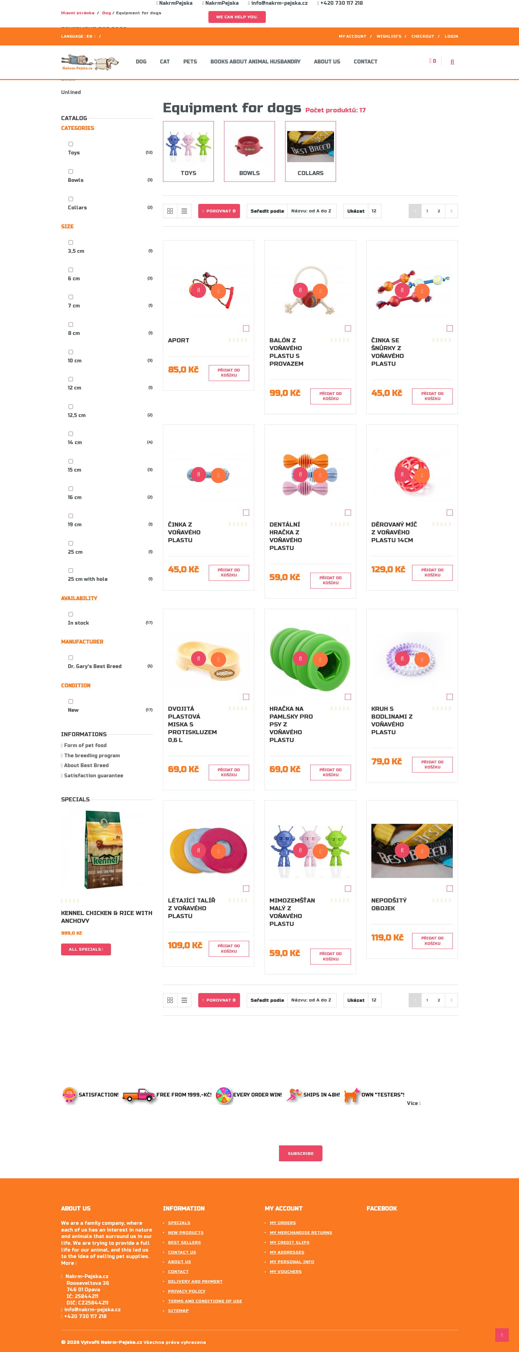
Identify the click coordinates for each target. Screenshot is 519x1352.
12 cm (74, 388)
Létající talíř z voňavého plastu (191, 908)
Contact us (182, 1252)
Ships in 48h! (314, 1095)
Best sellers (184, 1242)
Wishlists (389, 36)
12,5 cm (77, 415)
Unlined (71, 92)
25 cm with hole (88, 579)
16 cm (74, 497)
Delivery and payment (195, 1281)
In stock (78, 623)
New (73, 710)
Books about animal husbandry (255, 62)
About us (327, 62)
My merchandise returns (301, 1232)
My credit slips (290, 1242)
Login (451, 36)
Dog (141, 62)
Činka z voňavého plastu (184, 532)
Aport (178, 340)
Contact (365, 62)
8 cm (74, 333)
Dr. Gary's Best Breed (95, 666)
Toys (74, 153)
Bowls (76, 180)
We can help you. (237, 17)
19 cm (74, 525)
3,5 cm (76, 251)
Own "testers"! (375, 1095)
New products (186, 1232)
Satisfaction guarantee (93, 776)
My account (353, 36)
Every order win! (249, 1095)
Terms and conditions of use (205, 1301)
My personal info (292, 1261)
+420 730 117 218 (340, 3)
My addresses (287, 1252)
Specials (75, 799)
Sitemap (178, 1310)
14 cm (75, 442)
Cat (165, 62)
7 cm (74, 306)
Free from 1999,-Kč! (168, 1095)
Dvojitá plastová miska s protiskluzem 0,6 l (192, 724)
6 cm (74, 279)
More (69, 1263)
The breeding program (91, 756)
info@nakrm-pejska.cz (278, 3)
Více (414, 1103)
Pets (190, 62)
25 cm (75, 552)
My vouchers (286, 1271)
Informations (84, 734)
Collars (77, 208)
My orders (283, 1222)
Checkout (422, 36)
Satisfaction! (90, 1095)
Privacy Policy (186, 1291)
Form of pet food (85, 745)
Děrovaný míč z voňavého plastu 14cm (394, 532)
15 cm (74, 470)
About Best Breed (86, 765)
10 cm (74, 361)
